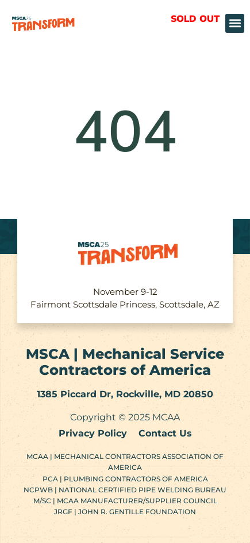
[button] (234, 23)
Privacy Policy (93, 433)
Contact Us (165, 433)
